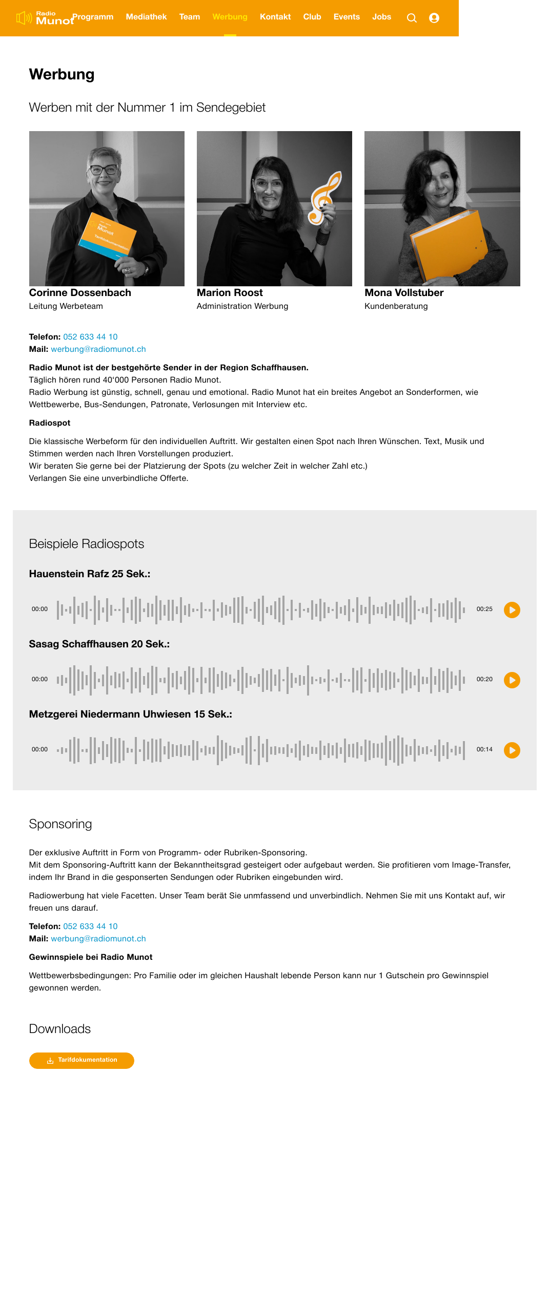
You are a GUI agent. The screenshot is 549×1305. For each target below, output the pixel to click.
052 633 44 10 (90, 338)
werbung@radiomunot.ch (98, 350)
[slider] (262, 610)
